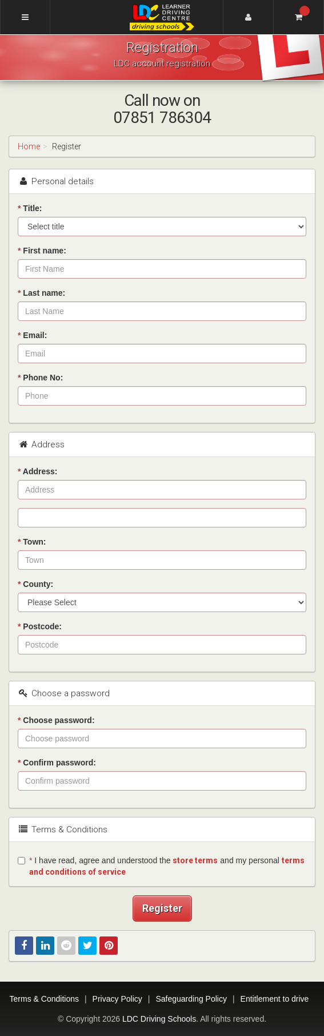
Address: (38, 471)
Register (162, 908)
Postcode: (40, 626)
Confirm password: (57, 762)
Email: (32, 335)
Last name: (41, 292)
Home (29, 146)
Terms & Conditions (44, 998)
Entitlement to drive (275, 998)
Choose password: (56, 720)
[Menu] (25, 17)
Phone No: (40, 377)
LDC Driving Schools (159, 1018)
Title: (30, 208)
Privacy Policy (117, 998)
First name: (42, 250)
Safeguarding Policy (191, 998)
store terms (195, 860)
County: (35, 584)
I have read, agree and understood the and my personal (161, 866)
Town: (32, 541)
